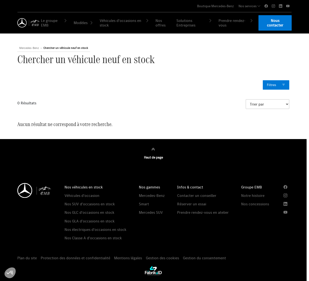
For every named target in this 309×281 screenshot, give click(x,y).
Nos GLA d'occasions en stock (89, 221)
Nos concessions (255, 203)
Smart (144, 203)
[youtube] (287, 6)
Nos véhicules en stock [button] (83, 187)
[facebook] (266, 6)
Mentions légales (128, 258)
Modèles (83, 22)
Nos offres (160, 22)
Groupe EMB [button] (251, 187)
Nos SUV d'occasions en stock (89, 203)
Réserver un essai (191, 203)
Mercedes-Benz (152, 195)
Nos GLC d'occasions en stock (89, 212)
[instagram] (273, 6)
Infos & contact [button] (190, 187)
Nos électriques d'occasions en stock (95, 229)
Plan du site (27, 258)
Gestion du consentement (204, 258)
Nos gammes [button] (149, 187)
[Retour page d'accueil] (27, 23)
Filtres (276, 84)
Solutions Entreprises (194, 22)
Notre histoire (252, 195)
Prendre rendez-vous (236, 22)
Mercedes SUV (151, 212)
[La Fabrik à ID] (153, 270)
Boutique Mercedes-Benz (215, 6)
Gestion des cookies (162, 258)
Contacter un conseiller (196, 195)
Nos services (249, 6)
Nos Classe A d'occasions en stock (93, 237)
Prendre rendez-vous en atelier (203, 212)
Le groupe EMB (54, 22)
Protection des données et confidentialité (75, 258)
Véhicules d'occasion (81, 195)
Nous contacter (275, 22)
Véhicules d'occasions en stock (124, 22)
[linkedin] (280, 6)
